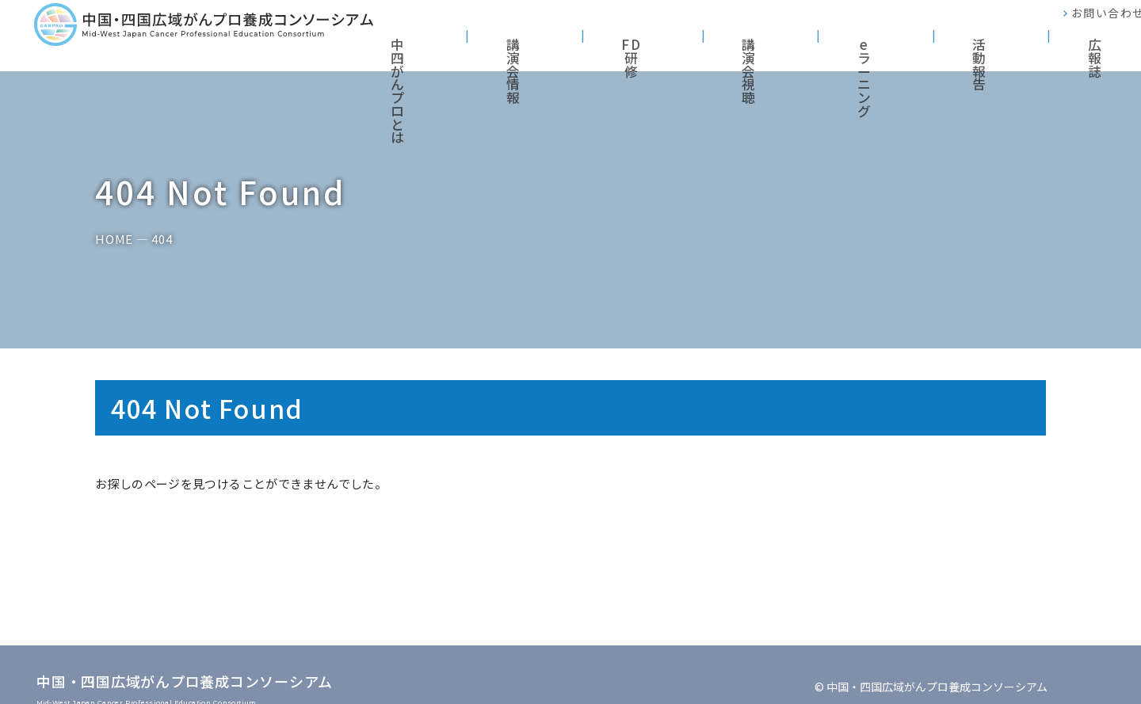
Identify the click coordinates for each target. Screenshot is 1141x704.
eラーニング (920, 47)
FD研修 (737, 47)
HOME (114, 239)
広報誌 (1090, 47)
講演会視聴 (822, 47)
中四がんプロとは (541, 47)
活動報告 (1012, 47)
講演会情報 (652, 47)
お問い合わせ (1078, 23)
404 (161, 239)
